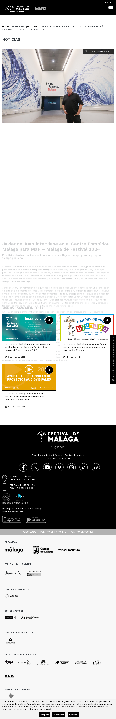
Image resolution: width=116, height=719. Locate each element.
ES (106, 3)
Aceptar (44, 714)
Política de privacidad (53, 532)
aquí (48, 709)
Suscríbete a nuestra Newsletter (113, 359)
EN (111, 3)
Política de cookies (81, 532)
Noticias (32, 26)
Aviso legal (29, 532)
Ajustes (73, 714)
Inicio (5, 26)
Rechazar (59, 714)
